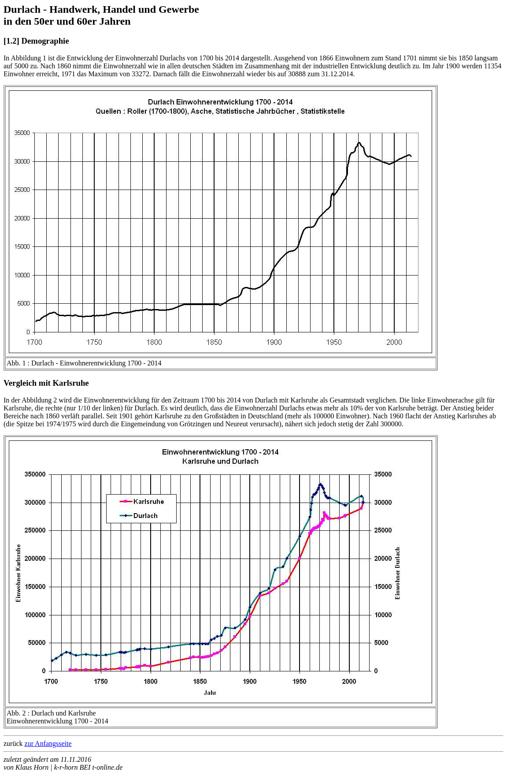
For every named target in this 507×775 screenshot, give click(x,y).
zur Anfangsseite (48, 743)
